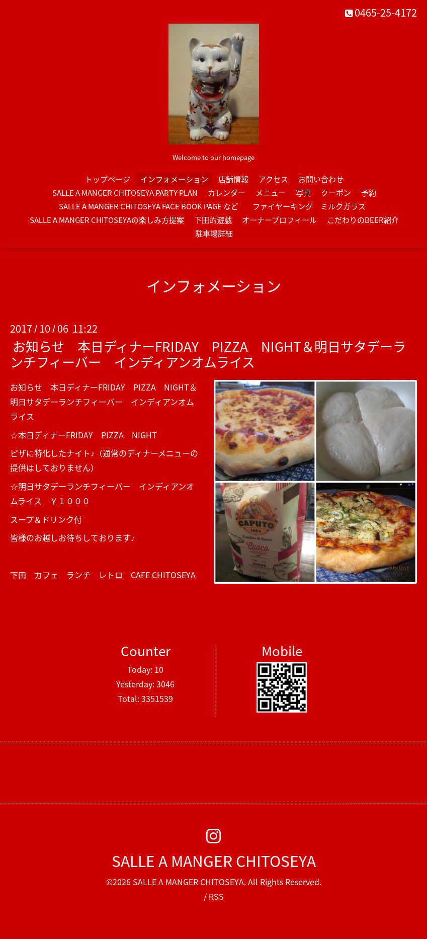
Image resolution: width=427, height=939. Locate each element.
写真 (303, 192)
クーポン (336, 192)
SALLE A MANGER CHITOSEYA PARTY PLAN (125, 192)
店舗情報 (233, 179)
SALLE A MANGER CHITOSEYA (214, 860)
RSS (216, 896)
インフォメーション (174, 179)
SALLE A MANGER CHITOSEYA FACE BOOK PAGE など (148, 206)
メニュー (270, 192)
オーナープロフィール (279, 219)
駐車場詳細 (214, 233)
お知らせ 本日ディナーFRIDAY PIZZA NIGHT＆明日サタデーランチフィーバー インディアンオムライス (208, 354)
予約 (368, 192)
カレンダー (226, 192)
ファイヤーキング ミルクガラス (312, 206)
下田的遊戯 (213, 219)
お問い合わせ (321, 179)
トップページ (107, 179)
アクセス (273, 179)
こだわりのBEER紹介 (363, 219)
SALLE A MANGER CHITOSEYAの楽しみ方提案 (107, 219)
